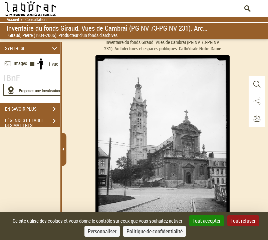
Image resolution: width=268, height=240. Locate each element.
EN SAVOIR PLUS (32, 109)
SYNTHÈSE (32, 48)
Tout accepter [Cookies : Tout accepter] (207, 220)
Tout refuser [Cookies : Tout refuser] (243, 220)
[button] (256, 84)
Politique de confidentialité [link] (154, 231)
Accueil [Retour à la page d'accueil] (13, 19)
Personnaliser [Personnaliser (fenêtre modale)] (102, 231)
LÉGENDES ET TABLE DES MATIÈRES (32, 121)
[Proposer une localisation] (35, 90)
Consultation (35, 19)
